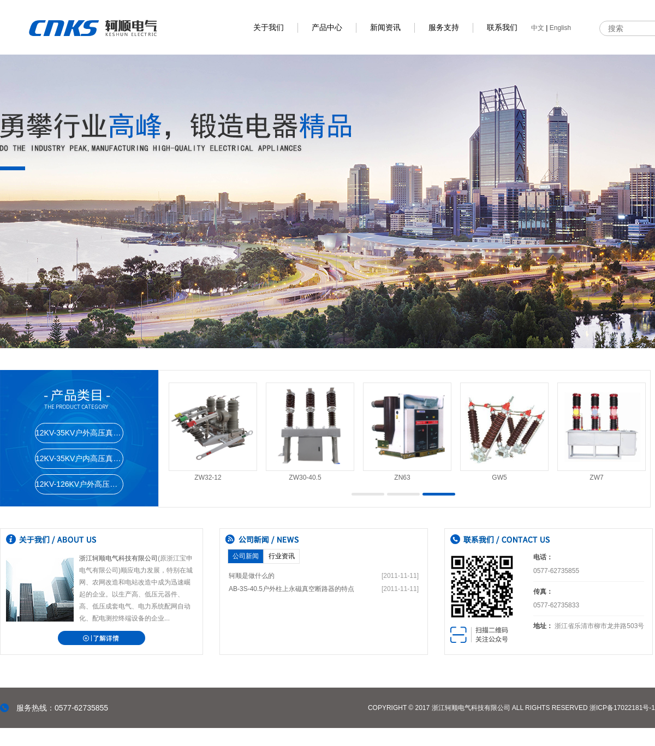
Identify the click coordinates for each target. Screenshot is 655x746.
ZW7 (596, 477)
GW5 (499, 477)
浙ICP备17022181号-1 (622, 708)
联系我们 (502, 27)
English (560, 28)
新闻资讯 (385, 27)
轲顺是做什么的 (252, 576)
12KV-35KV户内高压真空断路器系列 (79, 458)
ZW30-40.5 (305, 477)
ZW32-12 (207, 477)
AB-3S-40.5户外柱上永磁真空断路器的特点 (291, 589)
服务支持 (443, 27)
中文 (537, 28)
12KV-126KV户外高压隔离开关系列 (79, 484)
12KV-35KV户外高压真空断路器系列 (79, 432)
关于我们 (268, 27)
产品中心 (327, 27)
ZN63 (402, 477)
